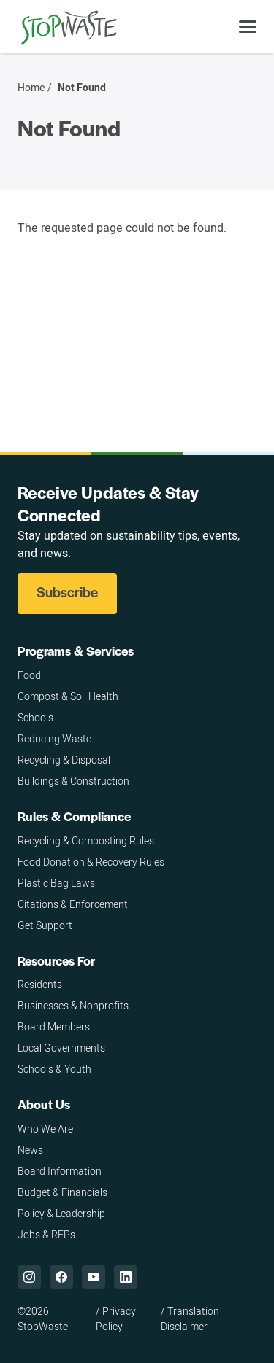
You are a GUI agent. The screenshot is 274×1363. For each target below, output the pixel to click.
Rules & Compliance (74, 816)
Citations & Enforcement (73, 904)
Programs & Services (76, 650)
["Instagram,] (29, 1277)
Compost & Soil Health (68, 696)
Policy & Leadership (61, 1213)
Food (29, 675)
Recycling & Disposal (64, 759)
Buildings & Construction (73, 781)
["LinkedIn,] (125, 1277)
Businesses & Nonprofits (73, 1005)
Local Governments (61, 1048)
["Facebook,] (61, 1277)
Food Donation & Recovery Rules (91, 862)
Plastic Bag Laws (56, 883)
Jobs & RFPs (46, 1234)
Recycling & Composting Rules (86, 840)
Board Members (54, 1026)
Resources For (56, 960)
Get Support (45, 925)
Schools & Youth (54, 1069)
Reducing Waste (54, 738)
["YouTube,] (93, 1277)
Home (31, 87)
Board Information (60, 1171)
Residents (40, 984)
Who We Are (45, 1128)
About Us (44, 1104)
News (30, 1150)
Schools (35, 717)
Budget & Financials (62, 1192)
